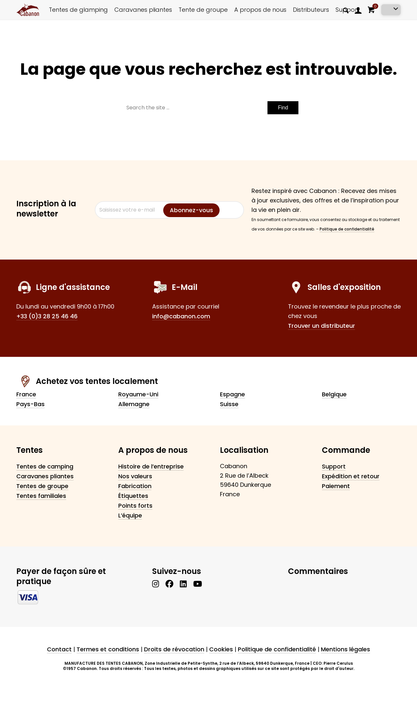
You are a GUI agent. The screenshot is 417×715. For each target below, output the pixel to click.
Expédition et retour (351, 476)
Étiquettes (133, 496)
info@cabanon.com (181, 316)
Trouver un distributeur (321, 326)
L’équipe (130, 515)
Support (334, 466)
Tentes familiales (41, 496)
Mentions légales (345, 649)
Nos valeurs (135, 476)
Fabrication (134, 486)
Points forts (135, 505)
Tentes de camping (44, 466)
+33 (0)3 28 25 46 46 (47, 316)
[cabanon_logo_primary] (27, 10)
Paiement (336, 486)
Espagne (232, 394)
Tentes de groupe (42, 486)
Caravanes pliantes (45, 476)
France (26, 394)
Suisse (229, 404)
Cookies (221, 649)
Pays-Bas (30, 404)
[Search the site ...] (209, 107)
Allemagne (134, 404)
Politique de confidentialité (347, 229)
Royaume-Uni (138, 394)
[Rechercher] (346, 10)
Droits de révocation (174, 649)
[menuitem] (346, 10)
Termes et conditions (108, 649)
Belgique (334, 394)
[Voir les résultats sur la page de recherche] (282, 107)
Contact (59, 649)
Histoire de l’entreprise (151, 466)
